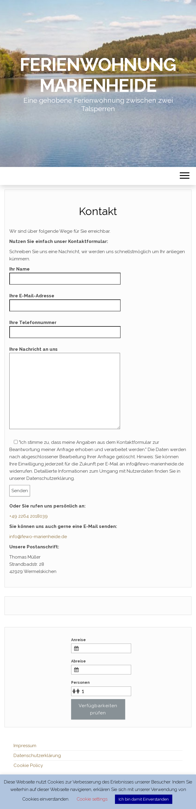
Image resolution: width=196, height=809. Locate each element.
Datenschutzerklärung (37, 755)
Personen (80, 682)
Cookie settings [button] (92, 799)
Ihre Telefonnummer (65, 327)
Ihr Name (65, 273)
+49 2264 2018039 (28, 516)
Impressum (25, 745)
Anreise (78, 640)
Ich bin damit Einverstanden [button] (144, 799)
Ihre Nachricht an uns (64, 390)
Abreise (78, 661)
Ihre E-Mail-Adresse (65, 300)
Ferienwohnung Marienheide (98, 75)
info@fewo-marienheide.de (38, 536)
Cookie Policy (28, 765)
